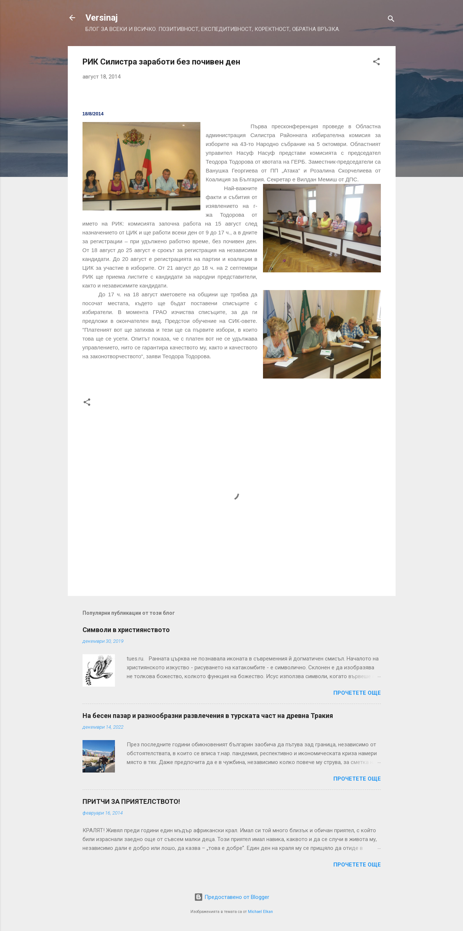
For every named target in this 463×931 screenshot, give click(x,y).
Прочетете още (357, 693)
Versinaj (101, 18)
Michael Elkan (260, 911)
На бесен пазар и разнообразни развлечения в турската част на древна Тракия (208, 715)
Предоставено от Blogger (231, 897)
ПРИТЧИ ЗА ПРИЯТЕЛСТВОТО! (131, 801)
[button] (376, 63)
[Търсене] (391, 20)
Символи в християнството (126, 630)
